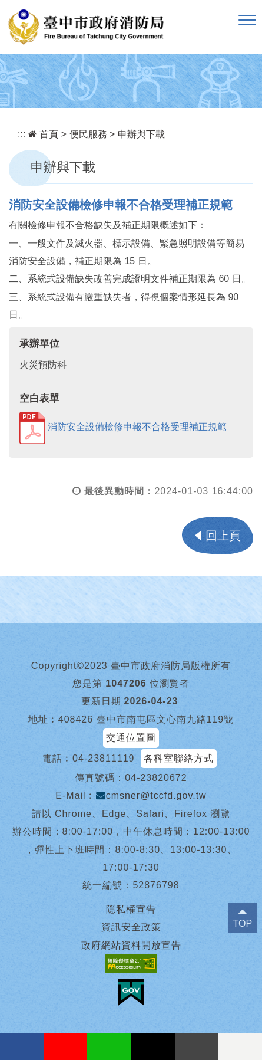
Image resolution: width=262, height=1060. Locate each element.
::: (21, 134)
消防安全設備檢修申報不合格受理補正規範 (123, 427)
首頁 (43, 134)
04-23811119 (103, 758)
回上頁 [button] (223, 535)
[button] (247, 21)
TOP (243, 923)
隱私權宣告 (131, 909)
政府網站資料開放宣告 (131, 945)
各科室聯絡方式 (179, 758)
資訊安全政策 (131, 927)
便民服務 (88, 134)
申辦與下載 (141, 134)
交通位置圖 (131, 738)
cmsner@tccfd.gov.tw (151, 795)
